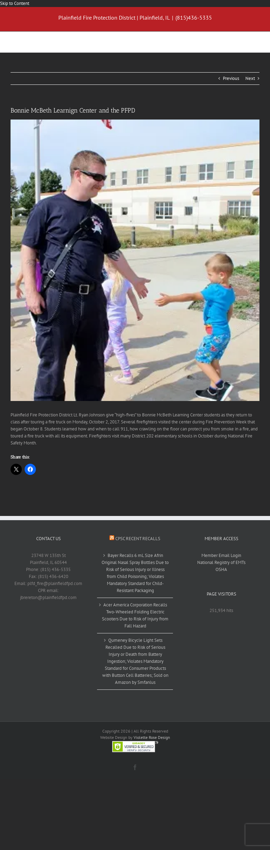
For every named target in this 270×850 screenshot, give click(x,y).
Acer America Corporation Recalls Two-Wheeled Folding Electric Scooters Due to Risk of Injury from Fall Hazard (135, 615)
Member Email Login (221, 555)
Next (250, 78)
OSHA (221, 569)
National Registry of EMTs (221, 562)
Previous (231, 78)
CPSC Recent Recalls (137, 539)
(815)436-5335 (193, 17)
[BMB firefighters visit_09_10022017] (135, 260)
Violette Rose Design (152, 737)
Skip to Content (14, 3)
